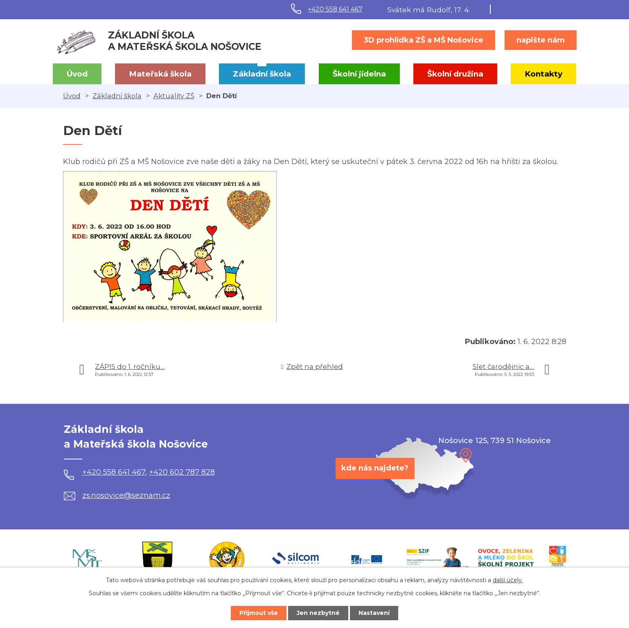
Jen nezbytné (318, 613)
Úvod (77, 74)
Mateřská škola (160, 74)
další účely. (508, 580)
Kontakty (543, 74)
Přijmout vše (258, 613)
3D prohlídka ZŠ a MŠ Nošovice (423, 40)
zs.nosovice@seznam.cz (117, 495)
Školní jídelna (359, 74)
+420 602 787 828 (182, 472)
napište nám (540, 40)
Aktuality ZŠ (173, 96)
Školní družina (455, 74)
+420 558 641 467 (335, 9)
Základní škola (262, 74)
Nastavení (374, 613)
